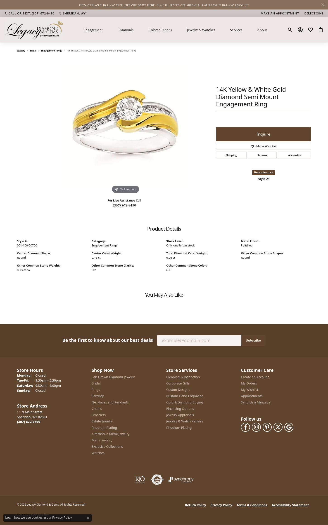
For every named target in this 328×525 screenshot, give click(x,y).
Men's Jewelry (102, 440)
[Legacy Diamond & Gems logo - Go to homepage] (34, 29)
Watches (98, 453)
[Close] (322, 5)
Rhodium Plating (104, 427)
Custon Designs (178, 389)
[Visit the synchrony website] (181, 479)
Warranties (294, 155)
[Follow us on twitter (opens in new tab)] (278, 427)
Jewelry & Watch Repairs (184, 421)
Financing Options (180, 408)
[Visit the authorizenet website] (157, 479)
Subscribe (253, 340)
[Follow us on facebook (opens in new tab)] (245, 427)
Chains (97, 408)
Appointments (252, 396)
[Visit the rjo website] (140, 479)
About (262, 29)
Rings (96, 389)
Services (236, 29)
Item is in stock (263, 172)
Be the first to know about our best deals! (107, 340)
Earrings (98, 396)
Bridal (33, 50)
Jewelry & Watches (201, 29)
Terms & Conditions (252, 505)
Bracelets (99, 415)
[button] (290, 29)
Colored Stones (160, 29)
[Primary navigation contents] (175, 29)
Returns (262, 155)
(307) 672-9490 (124, 205)
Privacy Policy (221, 505)
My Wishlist (249, 389)
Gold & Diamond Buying (184, 402)
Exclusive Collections (107, 446)
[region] (125, 127)
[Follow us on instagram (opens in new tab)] (256, 427)
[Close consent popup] (88, 517)
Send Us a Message (255, 402)
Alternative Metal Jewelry (110, 434)
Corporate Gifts (178, 383)
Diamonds (125, 29)
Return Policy (195, 505)
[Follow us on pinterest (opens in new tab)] (267, 427)
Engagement (93, 29)
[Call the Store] (28, 422)
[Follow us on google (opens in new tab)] (288, 427)
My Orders (249, 383)
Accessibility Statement (290, 505)
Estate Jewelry (102, 421)
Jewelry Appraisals (180, 415)
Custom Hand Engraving (184, 396)
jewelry (21, 50)
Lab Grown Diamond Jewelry (113, 377)
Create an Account (255, 377)
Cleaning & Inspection (183, 377)
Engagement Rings (51, 50)
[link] (29, 13)
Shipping (231, 155)
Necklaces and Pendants (110, 402)
